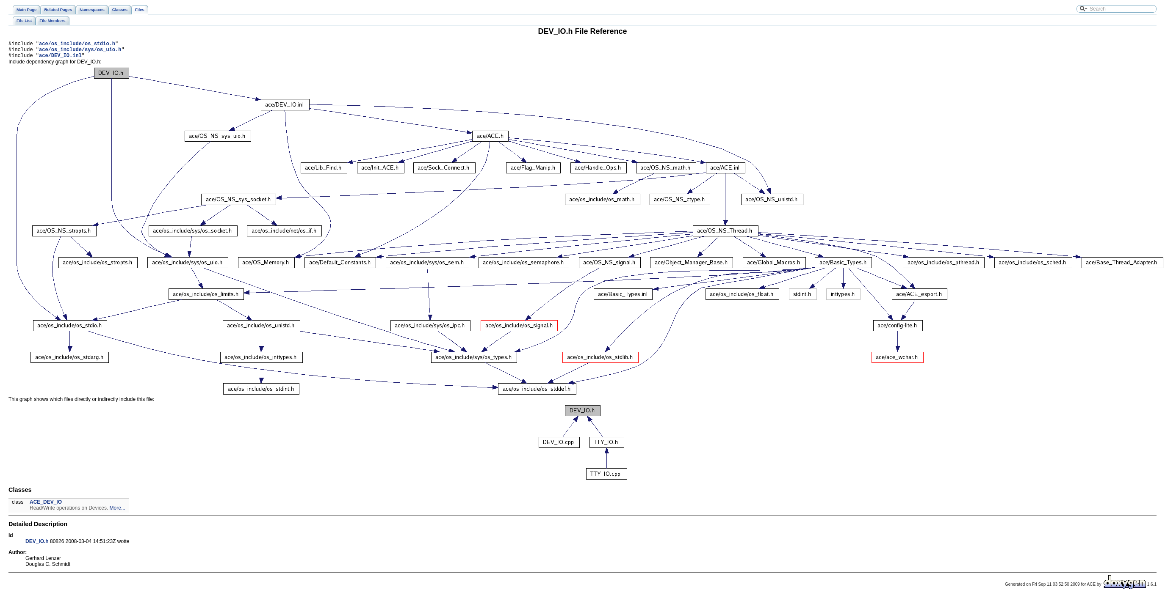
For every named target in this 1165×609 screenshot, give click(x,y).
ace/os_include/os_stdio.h (77, 44)
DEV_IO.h (37, 545)
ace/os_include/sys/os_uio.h (80, 51)
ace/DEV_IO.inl (60, 59)
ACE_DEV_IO (46, 506)
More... (117, 512)
